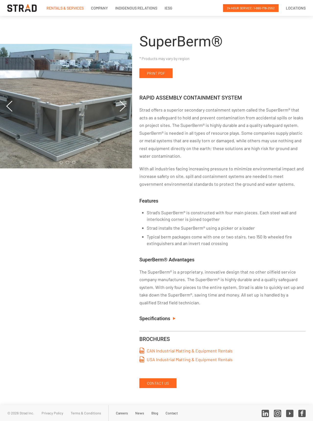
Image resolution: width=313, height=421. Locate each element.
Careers (122, 413)
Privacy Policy (52, 413)
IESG (168, 8)
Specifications (157, 318)
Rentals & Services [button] (65, 8)
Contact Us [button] (158, 383)
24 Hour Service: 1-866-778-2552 (251, 8)
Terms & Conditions (86, 413)
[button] (9, 106)
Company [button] (99, 8)
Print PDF (156, 73)
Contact (172, 413)
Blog (154, 413)
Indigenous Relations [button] (136, 8)
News (139, 413)
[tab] (61, 162)
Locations (296, 8)
